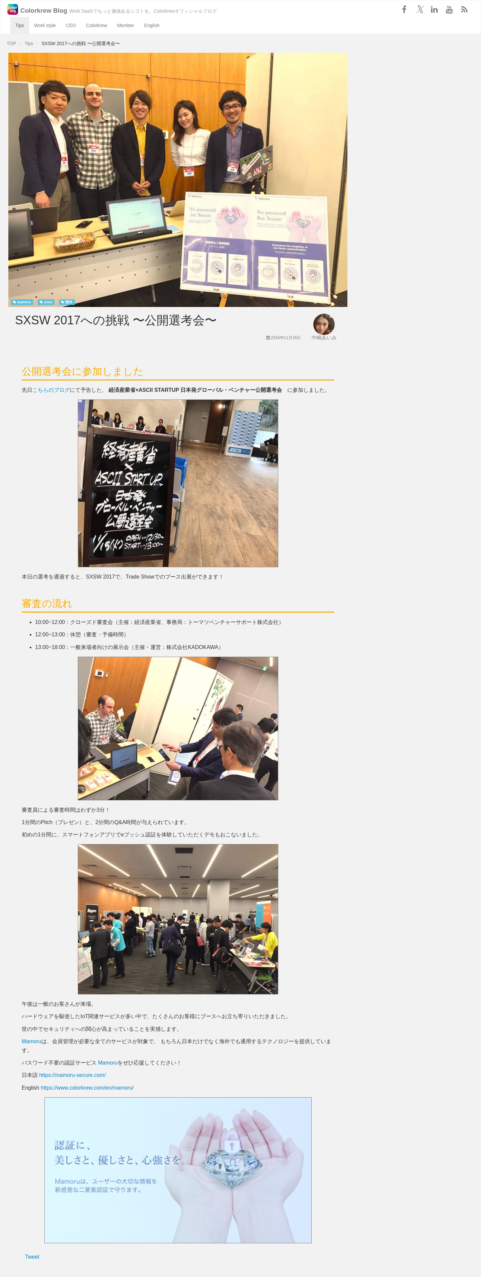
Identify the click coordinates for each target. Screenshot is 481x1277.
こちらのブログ (51, 390)
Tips (19, 25)
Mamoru (31, 1041)
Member (125, 25)
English (152, 25)
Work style (45, 25)
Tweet (32, 1257)
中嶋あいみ (324, 337)
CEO (71, 25)
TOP (11, 43)
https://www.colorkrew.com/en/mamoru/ (87, 1088)
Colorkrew (96, 25)
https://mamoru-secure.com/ (72, 1075)
